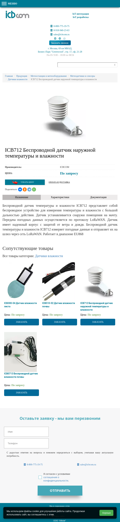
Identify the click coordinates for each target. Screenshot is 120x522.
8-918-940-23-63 (60, 30)
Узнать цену (23, 182)
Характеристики (60, 197)
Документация (98, 197)
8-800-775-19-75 (60, 26)
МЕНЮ (9, 3)
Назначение (21, 197)
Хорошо (106, 513)
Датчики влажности (49, 256)
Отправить (60, 490)
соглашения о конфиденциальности (55, 479)
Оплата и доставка (59, 182)
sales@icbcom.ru (60, 34)
